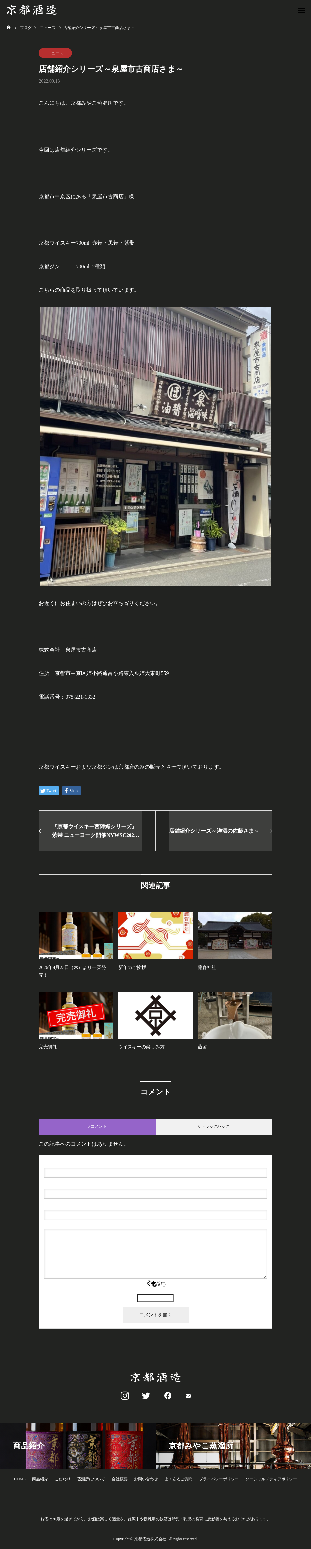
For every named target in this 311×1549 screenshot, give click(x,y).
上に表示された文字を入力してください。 (155, 1291)
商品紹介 (40, 1479)
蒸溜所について (91, 1479)
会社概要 (120, 1479)
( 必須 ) (72, 1162)
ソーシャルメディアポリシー (271, 1479)
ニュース (55, 53)
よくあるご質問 (178, 1479)
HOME (20, 1479)
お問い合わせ (146, 1479)
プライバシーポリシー (219, 1479)
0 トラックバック (213, 1126)
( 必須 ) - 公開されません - (75, 1183)
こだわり (63, 1479)
